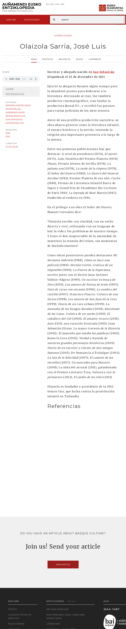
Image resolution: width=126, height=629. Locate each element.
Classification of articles (20, 616)
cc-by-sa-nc (12, 146)
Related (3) (64, 59)
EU (52, 4)
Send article (63, 564)
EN (62, 4)
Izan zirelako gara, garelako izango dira (65, 616)
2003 (8, 136)
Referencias (15, 94)
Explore (11, 19)
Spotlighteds (32, 19)
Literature (53, 623)
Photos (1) (47, 59)
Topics (12, 609)
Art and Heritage (57, 609)
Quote (79, 59)
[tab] (84, 406)
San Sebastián (103, 72)
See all (71, 601)
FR (57, 4)
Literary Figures (63, 35)
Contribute (95, 59)
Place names (16, 623)
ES (47, 4)
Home (10, 89)
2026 (8, 133)
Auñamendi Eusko (21, 7)
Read (34, 59)
